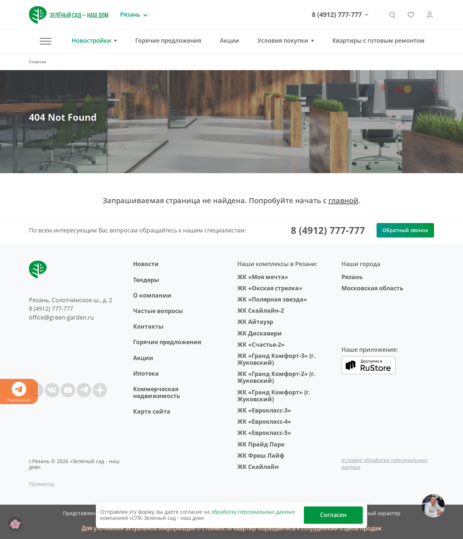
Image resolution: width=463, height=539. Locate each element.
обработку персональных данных (253, 511)
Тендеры (146, 280)
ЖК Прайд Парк (261, 444)
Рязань (352, 277)
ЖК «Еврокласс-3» (264, 410)
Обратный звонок (405, 230)
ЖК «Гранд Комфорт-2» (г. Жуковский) (276, 377)
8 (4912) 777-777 (337, 15)
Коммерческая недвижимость (156, 392)
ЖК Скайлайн (258, 467)
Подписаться (19, 392)
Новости (146, 264)
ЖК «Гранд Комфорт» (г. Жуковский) (273, 395)
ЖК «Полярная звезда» (272, 299)
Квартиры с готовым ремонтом (378, 40)
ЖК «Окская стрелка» (269, 288)
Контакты (148, 326)
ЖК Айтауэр (255, 322)
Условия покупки (283, 40)
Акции (229, 40)
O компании (152, 295)
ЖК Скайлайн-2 (260, 311)
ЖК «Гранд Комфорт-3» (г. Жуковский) (276, 359)
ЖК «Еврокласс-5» (264, 433)
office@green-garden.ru (61, 317)
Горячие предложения (168, 40)
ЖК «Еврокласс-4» (264, 421)
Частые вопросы (158, 311)
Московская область (372, 288)
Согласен (333, 515)
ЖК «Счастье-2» (261, 344)
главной (343, 200)
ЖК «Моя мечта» (262, 277)
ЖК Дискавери (259, 333)
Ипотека (146, 373)
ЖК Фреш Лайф (260, 455)
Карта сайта (151, 411)
